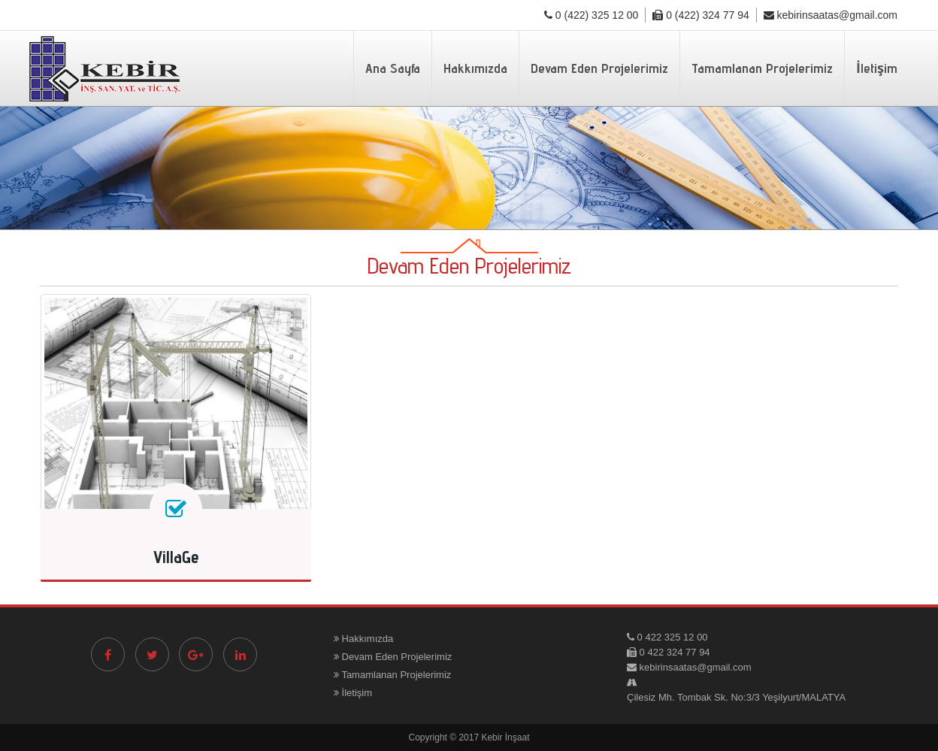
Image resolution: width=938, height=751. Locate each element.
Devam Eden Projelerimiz (599, 68)
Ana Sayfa (392, 68)
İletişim (876, 68)
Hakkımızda (475, 68)
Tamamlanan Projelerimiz (762, 68)
